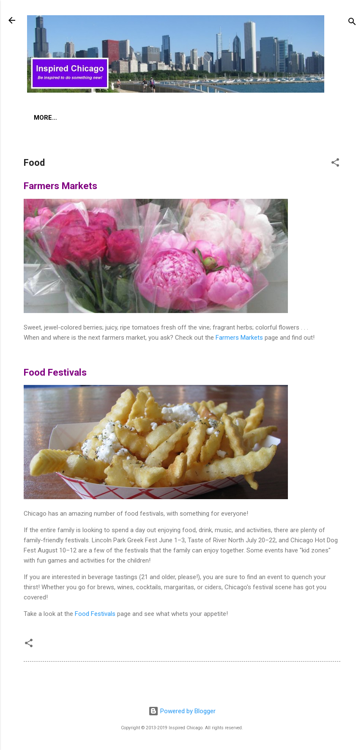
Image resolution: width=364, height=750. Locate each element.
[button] (335, 165)
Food (70, 117)
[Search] (352, 23)
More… (147, 117)
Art (40, 117)
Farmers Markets (239, 339)
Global (107, 117)
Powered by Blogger (182, 711)
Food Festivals (95, 615)
